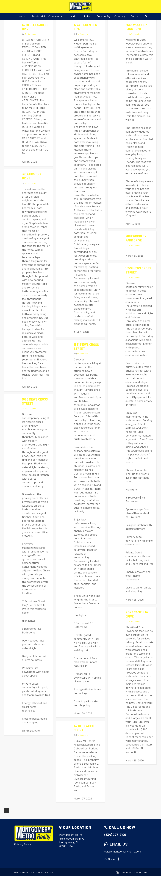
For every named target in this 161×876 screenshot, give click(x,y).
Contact (135, 16)
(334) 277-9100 (115, 835)
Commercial (55, 16)
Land (72, 16)
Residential (38, 16)
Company (119, 16)
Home (22, 16)
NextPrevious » (6, 810)
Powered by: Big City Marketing (134, 872)
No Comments (30, 34)
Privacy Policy (22, 844)
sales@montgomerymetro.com (122, 851)
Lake (87, 16)
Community (103, 16)
